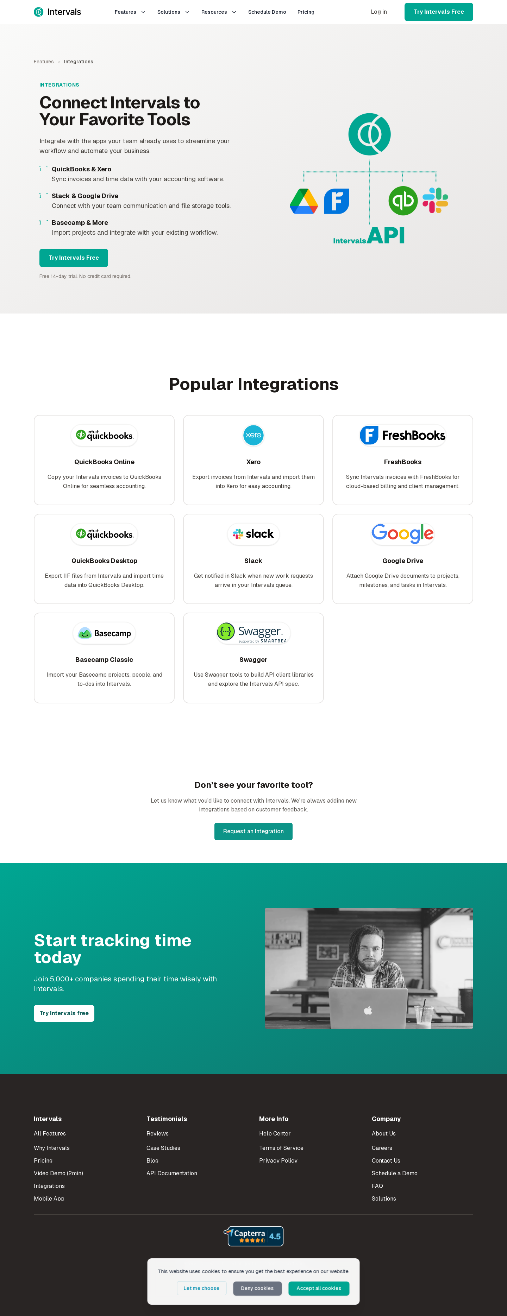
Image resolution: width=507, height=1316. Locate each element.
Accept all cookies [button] (320, 1288)
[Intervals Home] (57, 12)
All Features (50, 1133)
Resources (219, 12)
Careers (382, 1148)
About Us (384, 1133)
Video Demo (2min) (58, 1173)
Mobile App (49, 1198)
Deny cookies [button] (260, 1288)
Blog (152, 1160)
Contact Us (386, 1160)
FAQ (377, 1186)
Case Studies (163, 1148)
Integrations (49, 1186)
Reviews (157, 1133)
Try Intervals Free (439, 11)
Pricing (306, 12)
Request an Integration (253, 831)
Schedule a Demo (395, 1173)
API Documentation (171, 1173)
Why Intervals (52, 1148)
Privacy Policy (278, 1160)
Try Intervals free (64, 1013)
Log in (379, 11)
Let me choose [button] (206, 1288)
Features (130, 12)
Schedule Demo (267, 12)
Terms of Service (281, 1148)
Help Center (275, 1133)
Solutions (173, 12)
